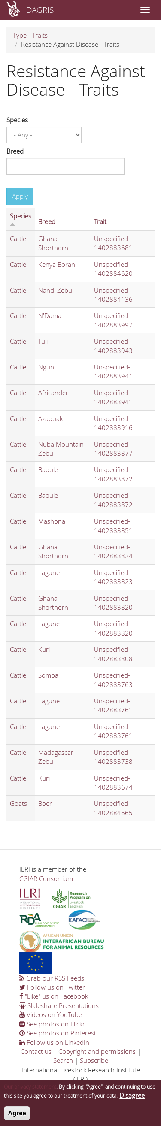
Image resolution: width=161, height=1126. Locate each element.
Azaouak (50, 418)
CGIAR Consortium (46, 878)
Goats (18, 803)
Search (63, 1060)
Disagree (132, 1099)
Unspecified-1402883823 (113, 577)
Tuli (43, 341)
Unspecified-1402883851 (113, 525)
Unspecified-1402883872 (113, 474)
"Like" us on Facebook (53, 996)
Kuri (44, 649)
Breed (15, 151)
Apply (20, 196)
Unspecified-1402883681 (113, 243)
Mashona (51, 521)
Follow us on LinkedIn (54, 1042)
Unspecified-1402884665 (113, 808)
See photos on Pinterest (57, 1033)
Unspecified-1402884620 (113, 269)
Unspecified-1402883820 (113, 602)
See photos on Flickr (52, 1024)
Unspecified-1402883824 (113, 551)
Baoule (48, 469)
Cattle (18, 238)
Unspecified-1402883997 (113, 320)
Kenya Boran (56, 264)
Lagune (49, 572)
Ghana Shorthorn (53, 243)
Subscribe (94, 1060)
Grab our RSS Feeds (51, 978)
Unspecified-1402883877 (113, 448)
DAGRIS (40, 9)
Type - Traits (30, 35)
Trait (100, 221)
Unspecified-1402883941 (113, 371)
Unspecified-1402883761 (113, 705)
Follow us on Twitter (52, 987)
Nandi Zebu (55, 290)
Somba (48, 675)
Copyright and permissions (97, 1051)
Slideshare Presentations (59, 1005)
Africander (53, 392)
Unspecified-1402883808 (113, 654)
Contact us (36, 1051)
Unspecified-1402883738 (113, 757)
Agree (17, 1117)
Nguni (46, 367)
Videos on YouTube (50, 1014)
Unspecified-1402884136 (113, 294)
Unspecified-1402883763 (113, 679)
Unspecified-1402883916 (113, 423)
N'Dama (49, 315)
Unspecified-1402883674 (113, 782)
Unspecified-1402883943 (113, 345)
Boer (45, 803)
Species (17, 119)
